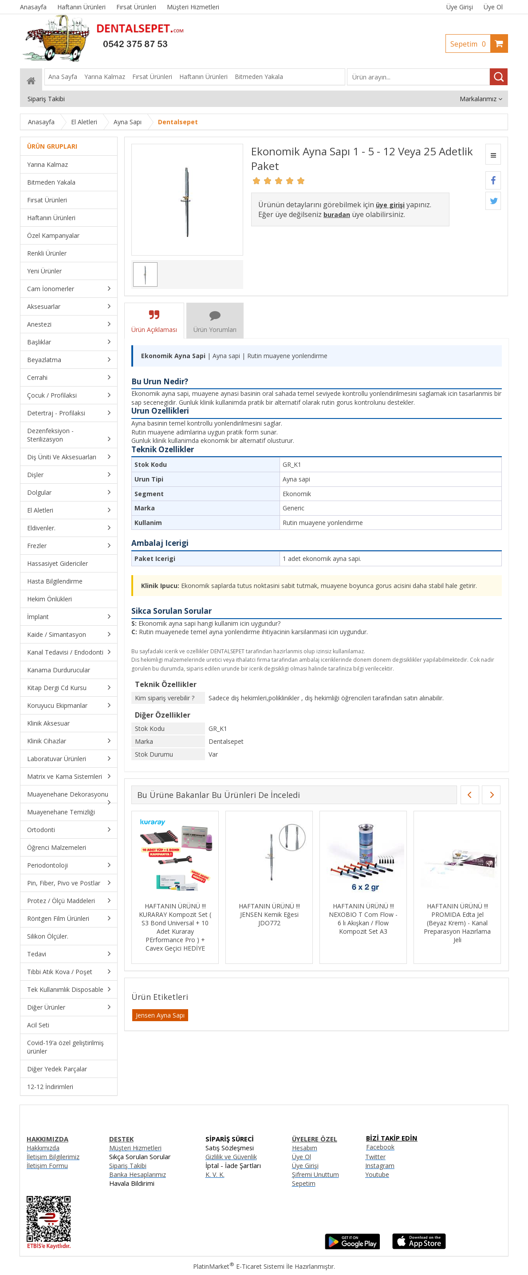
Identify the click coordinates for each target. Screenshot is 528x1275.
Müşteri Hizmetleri (135, 1148)
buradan (336, 214)
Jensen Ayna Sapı (160, 1015)
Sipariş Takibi (127, 1165)
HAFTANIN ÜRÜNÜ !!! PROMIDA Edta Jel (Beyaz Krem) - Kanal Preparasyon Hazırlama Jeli (457, 923)
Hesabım (304, 1148)
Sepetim (470, 44)
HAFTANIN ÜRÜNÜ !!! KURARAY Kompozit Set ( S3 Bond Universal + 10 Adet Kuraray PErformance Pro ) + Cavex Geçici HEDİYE (175, 927)
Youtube (377, 1174)
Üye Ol (493, 7)
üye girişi (390, 205)
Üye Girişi (459, 7)
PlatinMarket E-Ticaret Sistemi (238, 1266)
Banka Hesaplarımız (137, 1174)
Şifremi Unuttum (315, 1174)
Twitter (375, 1157)
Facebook (380, 1147)
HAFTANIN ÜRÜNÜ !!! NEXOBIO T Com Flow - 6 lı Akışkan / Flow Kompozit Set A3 (363, 919)
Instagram (379, 1165)
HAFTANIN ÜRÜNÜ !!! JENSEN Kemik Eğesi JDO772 (269, 914)
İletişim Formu (47, 1165)
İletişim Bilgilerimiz (53, 1157)
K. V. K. (215, 1174)
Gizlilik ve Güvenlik (231, 1157)
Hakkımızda (43, 1148)
